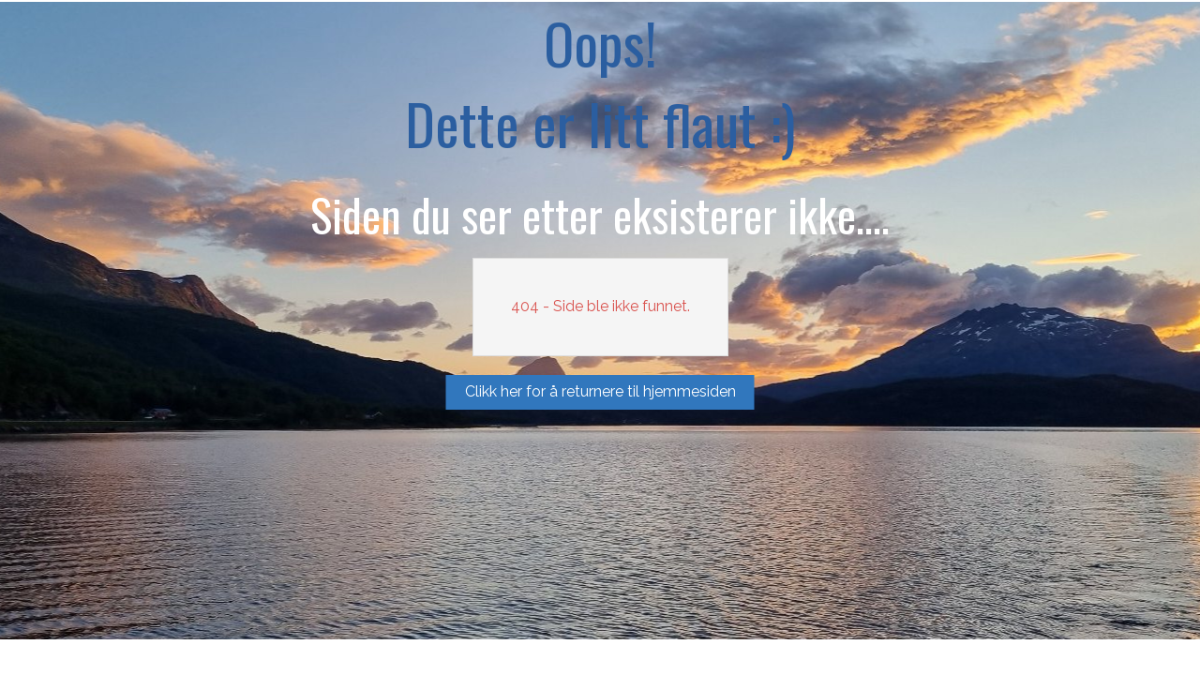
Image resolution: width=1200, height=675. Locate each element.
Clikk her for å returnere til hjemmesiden (600, 391)
